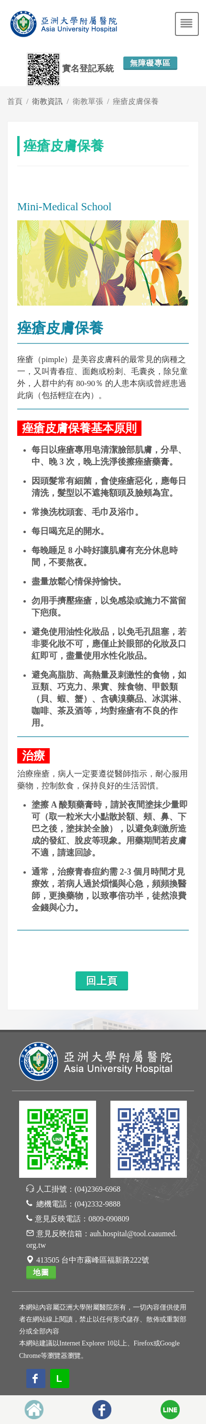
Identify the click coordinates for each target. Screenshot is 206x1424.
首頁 (14, 101)
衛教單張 (88, 101)
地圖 (41, 1272)
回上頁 (102, 981)
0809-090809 (108, 1219)
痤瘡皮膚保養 (136, 101)
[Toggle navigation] (187, 24)
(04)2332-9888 (97, 1204)
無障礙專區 (150, 63)
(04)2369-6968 (97, 1189)
